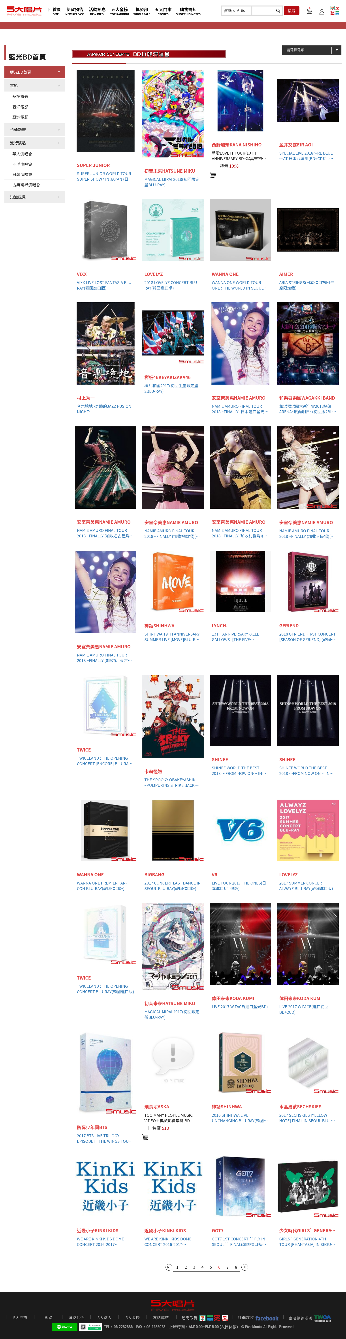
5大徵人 (105, 1317)
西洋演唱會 (22, 164)
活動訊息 (97, 11)
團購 (48, 1317)
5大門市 (20, 1317)
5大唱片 (24, 11)
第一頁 (168, 1267)
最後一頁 (244, 1267)
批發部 (142, 11)
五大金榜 (119, 11)
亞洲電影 (20, 117)
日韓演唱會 (22, 174)
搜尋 (292, 10)
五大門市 (163, 11)
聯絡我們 (76, 1317)
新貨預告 (75, 11)
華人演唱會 (22, 154)
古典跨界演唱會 (26, 184)
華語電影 (20, 96)
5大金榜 (133, 1317)
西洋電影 (20, 107)
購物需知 (188, 11)
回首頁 (54, 11)
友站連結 (161, 1317)
